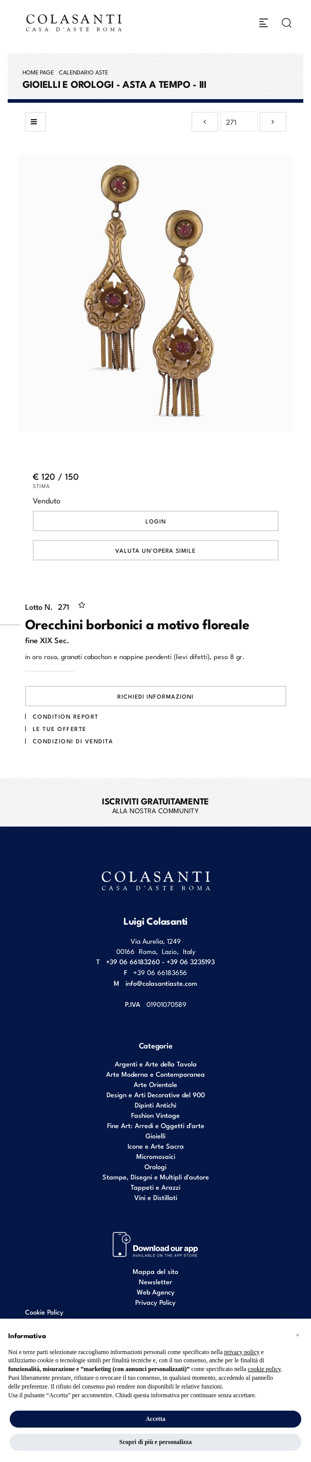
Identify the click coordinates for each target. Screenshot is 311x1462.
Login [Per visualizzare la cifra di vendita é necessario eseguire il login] (156, 521)
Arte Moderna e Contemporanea (155, 1074)
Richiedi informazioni (155, 696)
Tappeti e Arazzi (155, 1187)
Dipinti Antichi (155, 1105)
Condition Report (66, 716)
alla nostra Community (155, 805)
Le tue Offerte (60, 728)
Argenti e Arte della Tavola (156, 1064)
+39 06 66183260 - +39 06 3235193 (160, 961)
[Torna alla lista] (35, 122)
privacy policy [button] (241, 1352)
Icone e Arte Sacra (156, 1146)
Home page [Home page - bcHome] (38, 72)
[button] (297, 1335)
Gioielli (155, 1135)
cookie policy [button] (264, 1369)
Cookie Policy (44, 1312)
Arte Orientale (155, 1084)
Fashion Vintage (155, 1115)
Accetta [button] (155, 1418)
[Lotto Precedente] (205, 122)
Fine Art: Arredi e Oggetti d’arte (155, 1125)
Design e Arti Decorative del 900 (156, 1094)
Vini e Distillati (155, 1197)
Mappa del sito (155, 1271)
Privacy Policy (155, 1302)
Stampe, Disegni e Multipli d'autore (155, 1177)
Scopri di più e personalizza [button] (155, 1442)
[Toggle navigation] (263, 23)
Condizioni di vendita (73, 741)
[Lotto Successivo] (273, 122)
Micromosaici (155, 1156)
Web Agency (156, 1292)
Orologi (155, 1166)
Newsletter (155, 1281)
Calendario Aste (83, 72)
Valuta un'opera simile (155, 550)
